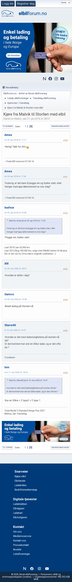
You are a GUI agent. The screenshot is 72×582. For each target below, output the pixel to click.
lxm (6, 367)
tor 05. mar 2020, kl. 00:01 (15, 268)
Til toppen (7, 448)
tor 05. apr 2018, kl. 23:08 (15, 212)
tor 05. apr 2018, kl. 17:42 (15, 176)
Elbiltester (20, 480)
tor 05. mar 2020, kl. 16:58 (15, 299)
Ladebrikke (20, 485)
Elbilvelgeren (20, 517)
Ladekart (17, 512)
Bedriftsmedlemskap (26, 489)
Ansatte (17, 549)
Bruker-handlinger (60, 126)
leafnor (9, 207)
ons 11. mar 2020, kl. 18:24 (16, 372)
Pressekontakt (21, 545)
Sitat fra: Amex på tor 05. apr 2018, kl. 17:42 (27, 221)
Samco (9, 294)
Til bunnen (8, 126)
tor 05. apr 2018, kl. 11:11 (15, 140)
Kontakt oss (19, 540)
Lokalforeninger (21, 553)
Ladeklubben (20, 504)
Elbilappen (18, 508)
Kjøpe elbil (20, 476)
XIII (6, 263)
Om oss (17, 531)
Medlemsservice (22, 536)
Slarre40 (10, 325)
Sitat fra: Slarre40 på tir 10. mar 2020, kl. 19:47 (28, 380)
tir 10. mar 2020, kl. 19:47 (15, 330)
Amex (8, 135)
